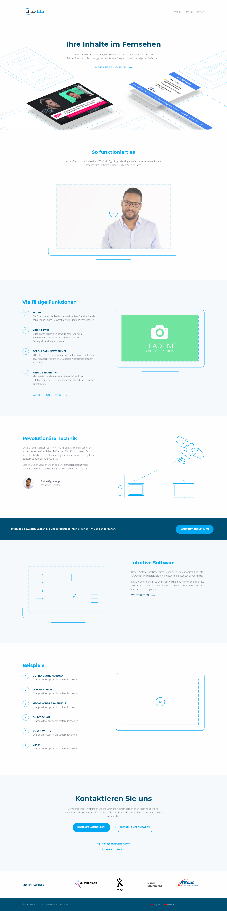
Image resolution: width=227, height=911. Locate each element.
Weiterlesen (140, 595)
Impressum (46, 904)
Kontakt (201, 12)
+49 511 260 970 (113, 849)
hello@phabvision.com (113, 843)
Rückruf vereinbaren (135, 827)
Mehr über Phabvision (110, 75)
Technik (189, 12)
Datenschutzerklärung (60, 904)
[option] (160, 338)
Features (178, 12)
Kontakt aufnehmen (183, 529)
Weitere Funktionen (47, 395)
